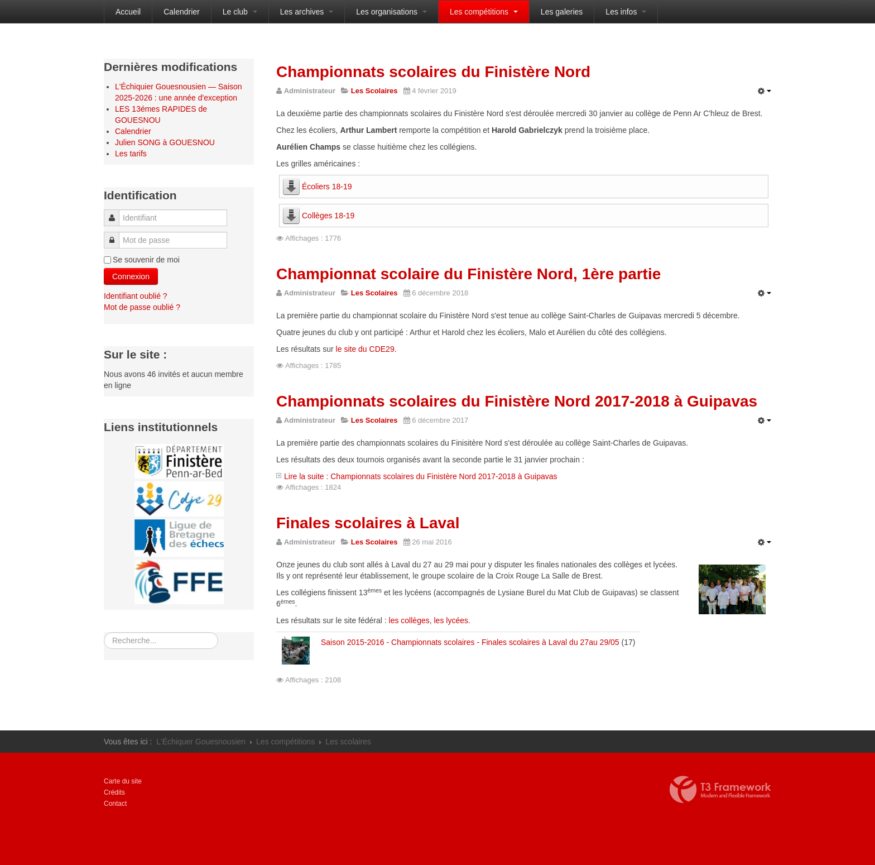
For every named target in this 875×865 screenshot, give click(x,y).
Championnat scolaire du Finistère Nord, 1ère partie (468, 274)
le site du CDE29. (366, 349)
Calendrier (182, 11)
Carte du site (123, 781)
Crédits (114, 792)
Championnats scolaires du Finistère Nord (433, 71)
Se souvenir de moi (146, 259)
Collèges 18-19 (328, 215)
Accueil (128, 11)
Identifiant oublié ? (135, 295)
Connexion (131, 276)
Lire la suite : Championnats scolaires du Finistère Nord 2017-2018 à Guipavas (420, 476)
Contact (115, 803)
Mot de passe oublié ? (142, 307)
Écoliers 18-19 (327, 186)
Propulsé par (720, 790)
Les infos (625, 11)
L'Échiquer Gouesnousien (201, 741)
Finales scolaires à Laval (367, 523)
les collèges (409, 620)
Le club (240, 11)
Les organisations (391, 11)
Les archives (306, 11)
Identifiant (115, 212)
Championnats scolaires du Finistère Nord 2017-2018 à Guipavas (516, 401)
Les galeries (562, 11)
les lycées (451, 620)
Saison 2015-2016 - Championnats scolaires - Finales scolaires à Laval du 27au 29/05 (470, 642)
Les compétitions (484, 11)
